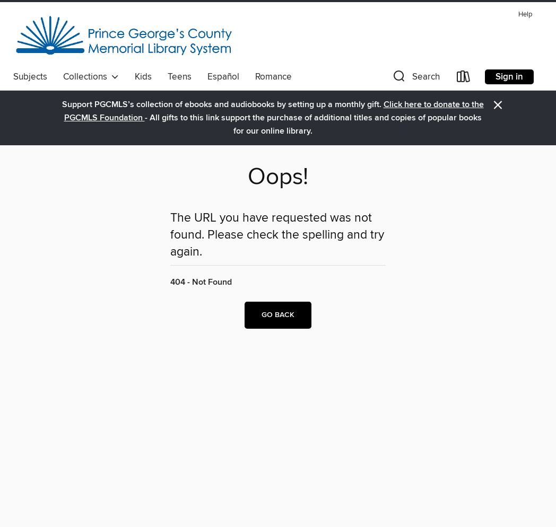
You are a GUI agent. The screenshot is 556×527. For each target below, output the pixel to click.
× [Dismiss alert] (497, 105)
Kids (143, 77)
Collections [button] (91, 77)
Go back (278, 315)
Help (525, 15)
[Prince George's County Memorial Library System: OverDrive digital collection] (123, 36)
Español (223, 77)
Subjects (30, 77)
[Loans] (464, 78)
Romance (273, 77)
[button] (415, 78)
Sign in (509, 77)
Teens (180, 77)
